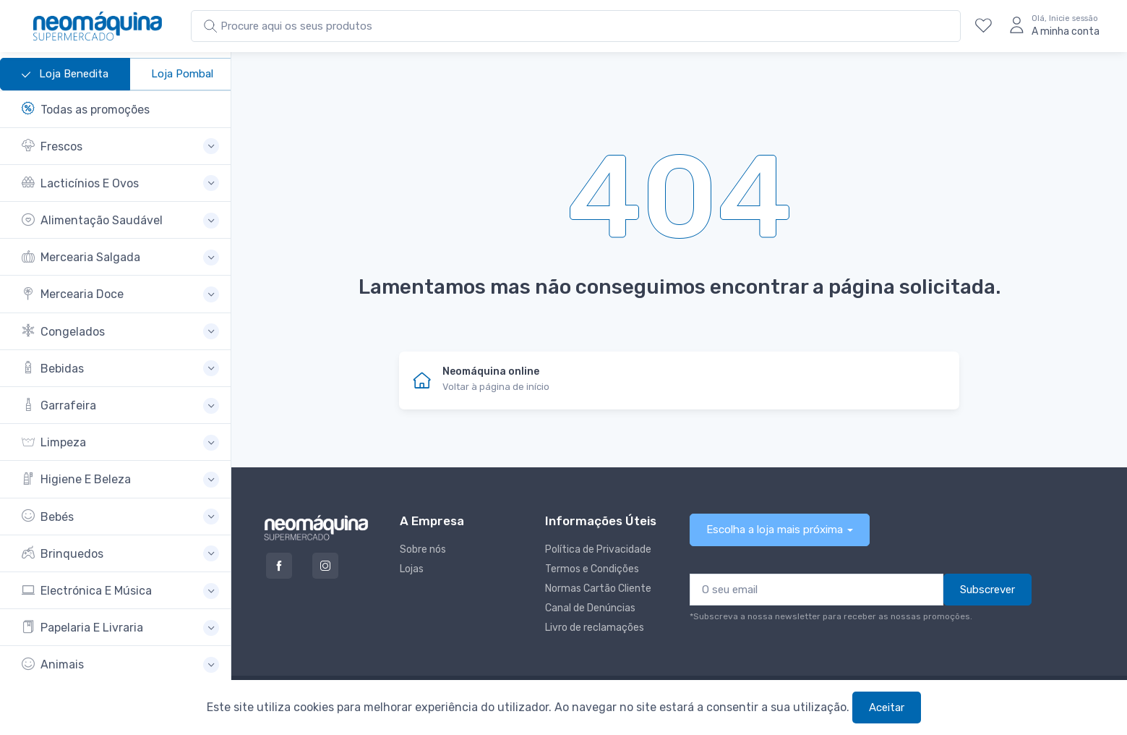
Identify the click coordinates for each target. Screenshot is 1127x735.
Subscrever (987, 589)
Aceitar (886, 707)
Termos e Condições (592, 569)
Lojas (412, 569)
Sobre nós (423, 549)
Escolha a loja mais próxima (774, 529)
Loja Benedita (65, 74)
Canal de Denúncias (590, 608)
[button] (120, 146)
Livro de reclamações (594, 627)
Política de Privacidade (598, 549)
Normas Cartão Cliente (598, 588)
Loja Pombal (182, 73)
